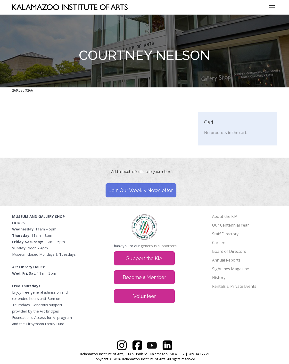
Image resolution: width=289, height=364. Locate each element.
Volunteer (144, 296)
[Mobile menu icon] (272, 7)
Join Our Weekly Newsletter (141, 190)
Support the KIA (144, 258)
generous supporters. (159, 245)
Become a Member (144, 277)
